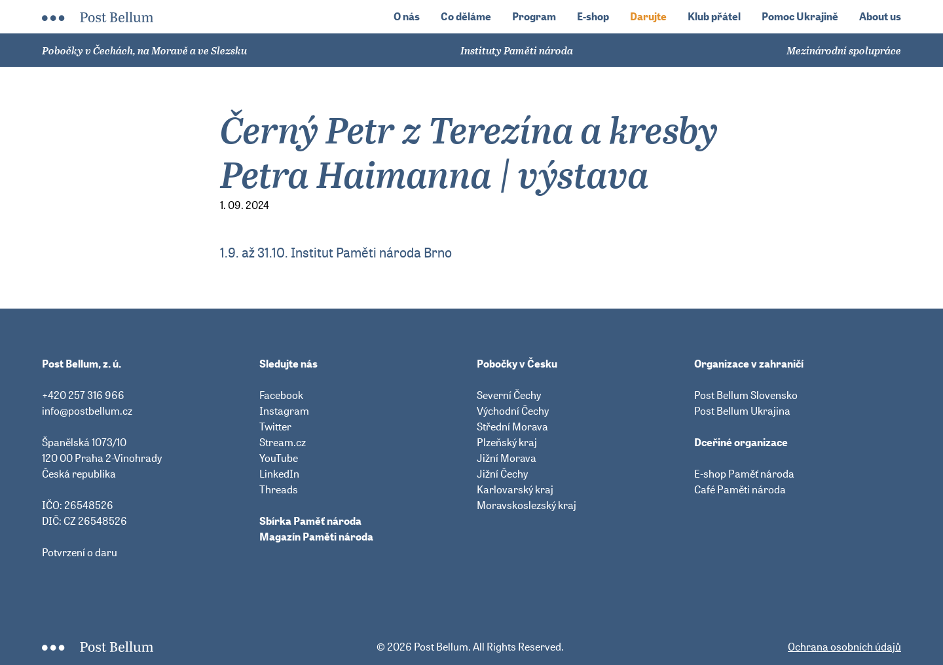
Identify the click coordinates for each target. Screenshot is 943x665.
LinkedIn (279, 473)
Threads (278, 489)
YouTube (278, 458)
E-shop (593, 16)
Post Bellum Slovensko (746, 395)
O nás (407, 16)
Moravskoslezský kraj (526, 505)
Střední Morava (512, 426)
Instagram (284, 411)
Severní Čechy (509, 395)
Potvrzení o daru (79, 552)
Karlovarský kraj (515, 489)
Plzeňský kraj (507, 442)
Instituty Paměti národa (516, 50)
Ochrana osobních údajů (844, 646)
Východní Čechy (513, 411)
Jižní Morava (506, 458)
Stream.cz (282, 442)
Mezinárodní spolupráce (843, 50)
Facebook (281, 395)
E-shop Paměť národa (744, 473)
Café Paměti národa (740, 489)
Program (534, 16)
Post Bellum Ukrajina (742, 411)
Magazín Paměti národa (316, 536)
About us (880, 16)
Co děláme (466, 16)
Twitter (275, 426)
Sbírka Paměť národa (310, 521)
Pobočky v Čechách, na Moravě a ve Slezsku (144, 50)
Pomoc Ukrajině (800, 16)
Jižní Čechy (502, 473)
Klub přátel (714, 16)
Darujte (648, 16)
